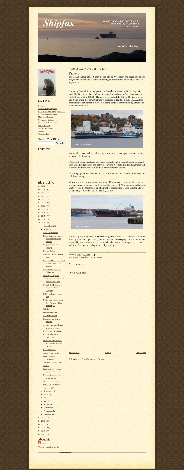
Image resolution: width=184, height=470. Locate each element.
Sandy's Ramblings (46, 128)
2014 (43, 418)
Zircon (99, 257)
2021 (43, 203)
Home (108, 352)
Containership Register (47, 108)
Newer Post (74, 352)
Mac (44, 443)
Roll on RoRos (49, 251)
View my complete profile (48, 447)
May (46, 401)
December (48, 226)
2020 (43, 206)
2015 (43, 223)
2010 (43, 431)
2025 (43, 189)
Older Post (141, 352)
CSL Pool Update (50, 315)
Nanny (92, 257)
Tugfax (41, 131)
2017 (43, 216)
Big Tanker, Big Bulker (52, 331)
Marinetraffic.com (45, 117)
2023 (43, 196)
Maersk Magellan (81, 257)
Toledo (46, 309)
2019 (43, 209)
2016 (43, 219)
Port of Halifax (44, 125)
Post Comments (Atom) (93, 359)
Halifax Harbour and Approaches (51, 111)
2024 (43, 193)
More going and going (52, 381)
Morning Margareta (51, 275)
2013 (43, 421)
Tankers (46, 365)
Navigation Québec (46, 120)
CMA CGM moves (50, 232)
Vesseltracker (43, 134)
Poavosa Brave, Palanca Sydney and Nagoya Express (52, 343)
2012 (43, 424)
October (47, 388)
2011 (43, 427)
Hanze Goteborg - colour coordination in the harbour (53, 239)
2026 (43, 186)
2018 (43, 213)
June (46, 398)
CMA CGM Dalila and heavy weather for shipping (52, 288)
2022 (43, 199)
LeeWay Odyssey (50, 312)
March (46, 407)
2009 (43, 434)
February (47, 411)
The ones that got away (52, 362)
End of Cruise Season (52, 384)
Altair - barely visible (51, 353)
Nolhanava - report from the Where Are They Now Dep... (53, 303)
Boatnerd (41, 106)
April (46, 404)
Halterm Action (49, 349)
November (48, 229)
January (47, 414)
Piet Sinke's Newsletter (47, 123)
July (45, 394)
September (48, 391)
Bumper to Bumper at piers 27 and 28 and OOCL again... (54, 263)
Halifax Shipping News (47, 114)
